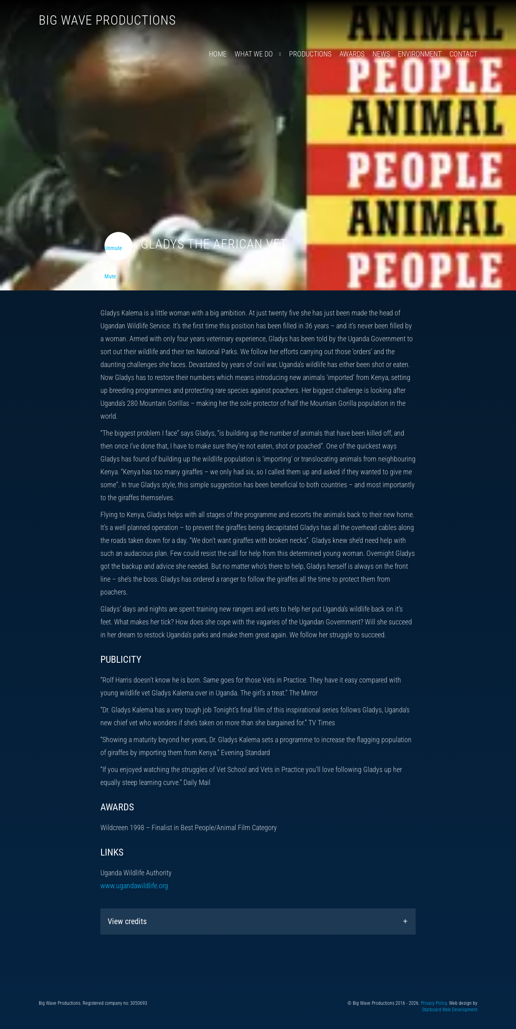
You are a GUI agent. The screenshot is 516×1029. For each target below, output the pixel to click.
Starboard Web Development (449, 1009)
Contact (463, 54)
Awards (351, 54)
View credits (127, 921)
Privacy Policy (434, 1003)
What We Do (254, 54)
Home (218, 54)
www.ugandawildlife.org (134, 885)
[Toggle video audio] (118, 246)
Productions (310, 54)
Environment (419, 54)
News (381, 54)
